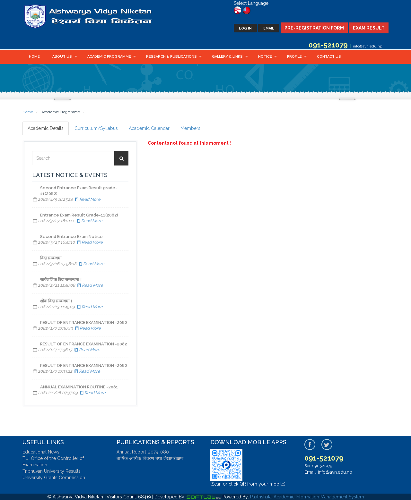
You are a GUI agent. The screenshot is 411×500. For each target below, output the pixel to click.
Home (34, 57)
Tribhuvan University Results (51, 471)
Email (268, 28)
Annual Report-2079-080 (143, 451)
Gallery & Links (227, 57)
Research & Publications (171, 57)
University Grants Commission (53, 477)
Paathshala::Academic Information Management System (307, 496)
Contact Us (329, 57)
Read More (87, 199)
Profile (294, 57)
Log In (245, 28)
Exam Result (369, 27)
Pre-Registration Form (314, 27)
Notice (265, 57)
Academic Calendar (149, 128)
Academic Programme (109, 57)
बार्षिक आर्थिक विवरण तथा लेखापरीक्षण (150, 458)
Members (190, 128)
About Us (62, 57)
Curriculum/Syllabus (96, 128)
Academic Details (46, 128)
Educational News (40, 451)
